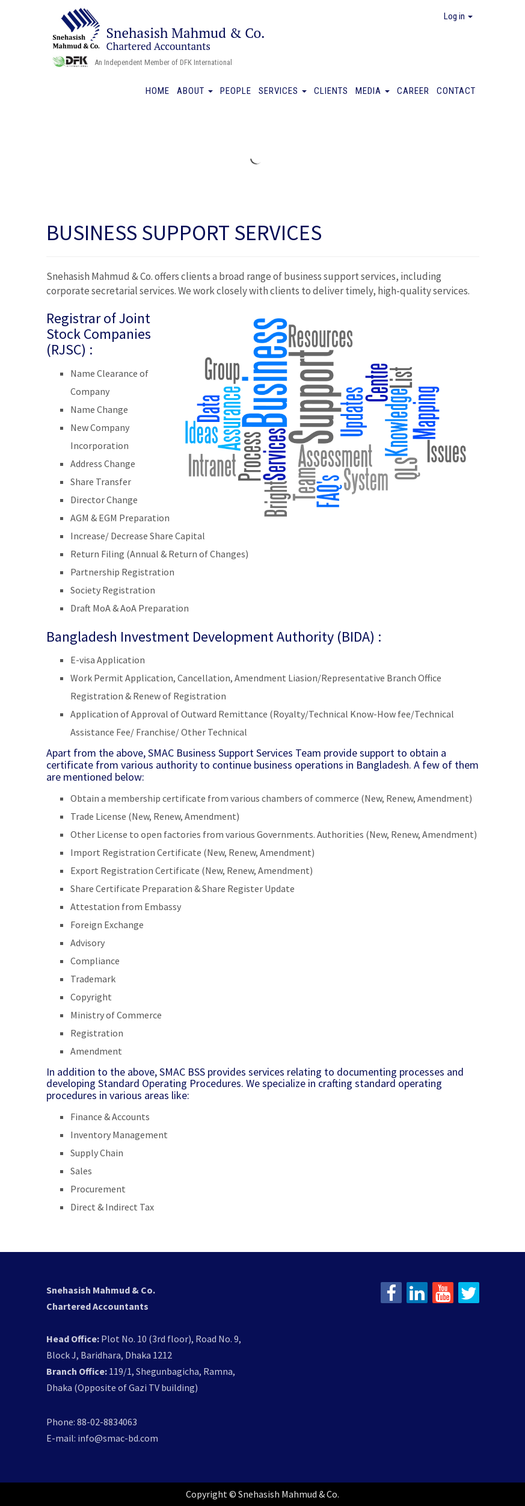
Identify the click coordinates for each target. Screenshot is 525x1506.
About (195, 90)
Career (413, 90)
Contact (456, 90)
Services (283, 90)
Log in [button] (458, 16)
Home (158, 90)
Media (372, 90)
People (235, 90)
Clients (331, 90)
